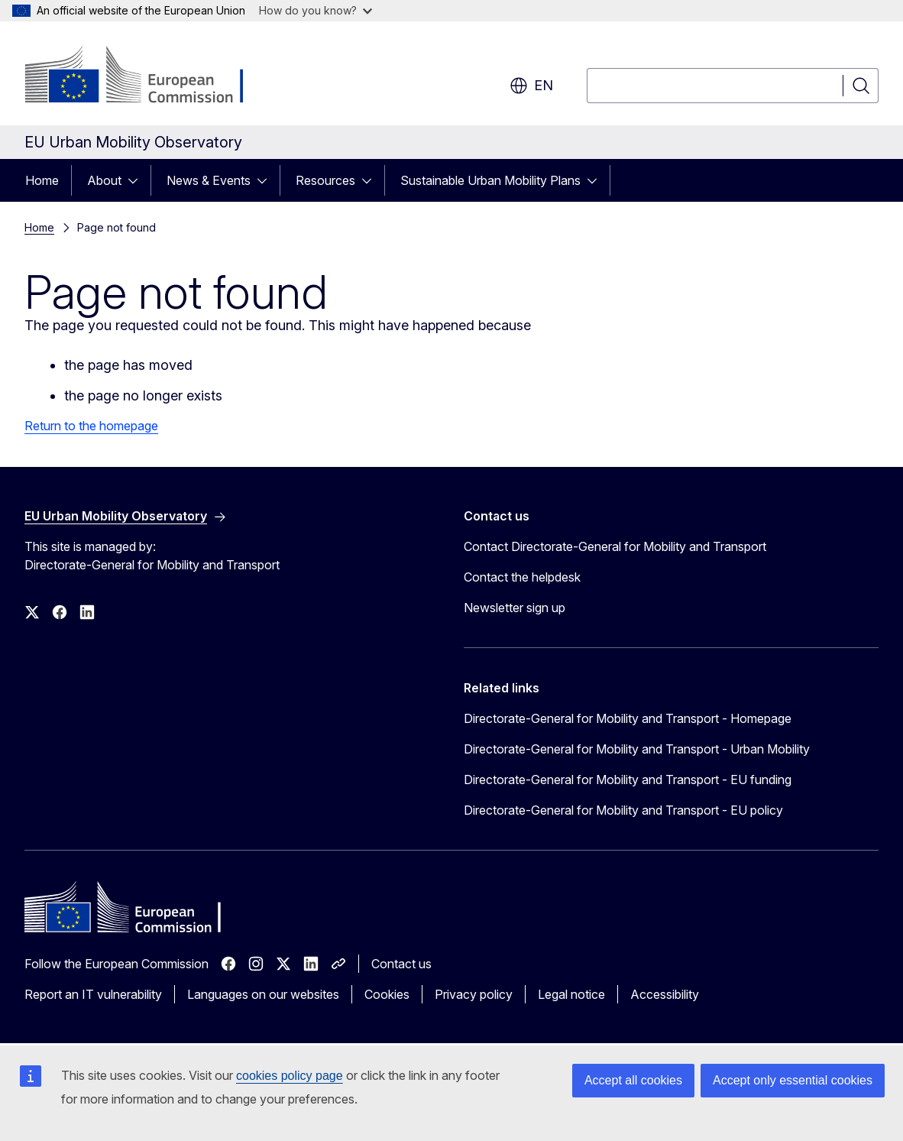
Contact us (401, 963)
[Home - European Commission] (147, 76)
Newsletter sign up (514, 607)
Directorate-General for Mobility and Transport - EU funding (627, 779)
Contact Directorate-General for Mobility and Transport (615, 546)
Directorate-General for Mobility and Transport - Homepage (627, 718)
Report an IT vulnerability (93, 994)
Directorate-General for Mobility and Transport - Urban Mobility (637, 749)
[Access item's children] (137, 180)
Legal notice (571, 994)
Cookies (386, 994)
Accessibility (664, 994)
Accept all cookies (633, 1080)
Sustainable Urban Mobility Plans (490, 180)
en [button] (531, 85)
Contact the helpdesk (522, 577)
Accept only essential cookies (792, 1080)
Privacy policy (474, 994)
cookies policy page (289, 1075)
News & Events (209, 180)
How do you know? (315, 10)
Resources (325, 180)
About (104, 180)
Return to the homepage (91, 425)
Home (42, 180)
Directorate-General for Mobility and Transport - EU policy (623, 810)
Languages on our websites (263, 994)
